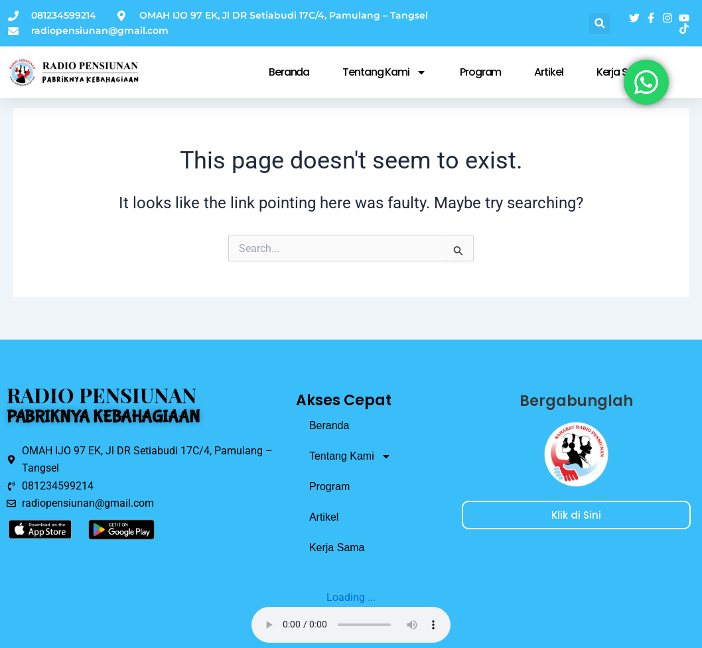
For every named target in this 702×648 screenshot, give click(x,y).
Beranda (289, 72)
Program (480, 72)
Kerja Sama (337, 547)
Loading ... (351, 597)
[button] (599, 23)
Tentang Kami (384, 72)
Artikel (548, 72)
